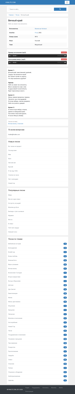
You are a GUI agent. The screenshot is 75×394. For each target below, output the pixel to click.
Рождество (37, 347)
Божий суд (37, 252)
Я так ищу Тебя (13, 171)
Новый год (11, 183)
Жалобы (53, 387)
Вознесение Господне (37, 273)
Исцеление (37, 306)
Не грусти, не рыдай (14, 203)
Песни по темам (15, 239)
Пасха (37, 331)
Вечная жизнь (12, 123)
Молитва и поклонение (37, 318)
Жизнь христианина (37, 302)
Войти (61, 387)
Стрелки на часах (13, 175)
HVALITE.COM (11, 2)
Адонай (10, 167)
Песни (17, 15)
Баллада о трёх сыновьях (16, 211)
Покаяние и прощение (37, 339)
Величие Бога (37, 260)
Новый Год (37, 327)
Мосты (10, 219)
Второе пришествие (37, 277)
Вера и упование (37, 264)
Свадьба (37, 356)
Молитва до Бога (13, 207)
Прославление (37, 343)
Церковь (37, 380)
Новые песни (14, 142)
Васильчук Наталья (41, 28)
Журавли (11, 215)
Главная (11, 15)
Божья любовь (37, 256)
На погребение (37, 322)
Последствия (12, 150)
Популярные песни (16, 190)
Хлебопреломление (37, 376)
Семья (37, 360)
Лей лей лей (12, 163)
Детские (37, 285)
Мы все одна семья (14, 199)
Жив (9, 154)
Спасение (20, 123)
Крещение (37, 310)
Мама (10, 195)
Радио (27, 387)
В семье (10, 224)
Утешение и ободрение (37, 372)
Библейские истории (37, 244)
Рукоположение (37, 351)
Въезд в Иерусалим (37, 281)
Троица (37, 368)
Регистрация (29, 391)
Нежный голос (12, 232)
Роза (36, 32)
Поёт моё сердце (13, 228)
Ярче (9, 158)
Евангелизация (37, 293)
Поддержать (36, 387)
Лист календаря (13, 179)
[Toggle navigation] (67, 2)
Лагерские (37, 314)
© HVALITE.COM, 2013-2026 (15, 389)
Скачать (64, 52)
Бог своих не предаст (14, 146)
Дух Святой (37, 289)
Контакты (46, 387)
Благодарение (37, 248)
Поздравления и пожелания (37, 335)
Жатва (37, 298)
